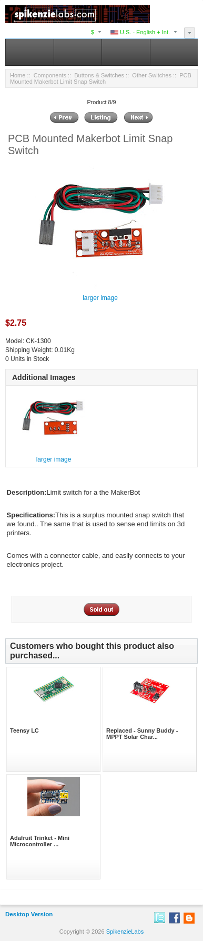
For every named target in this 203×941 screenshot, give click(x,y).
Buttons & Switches (99, 75)
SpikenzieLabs (125, 931)
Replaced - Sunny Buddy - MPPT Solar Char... (142, 733)
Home (17, 75)
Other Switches (151, 75)
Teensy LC (24, 730)
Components (50, 75)
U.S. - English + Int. (140, 32)
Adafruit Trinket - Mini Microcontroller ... (39, 841)
